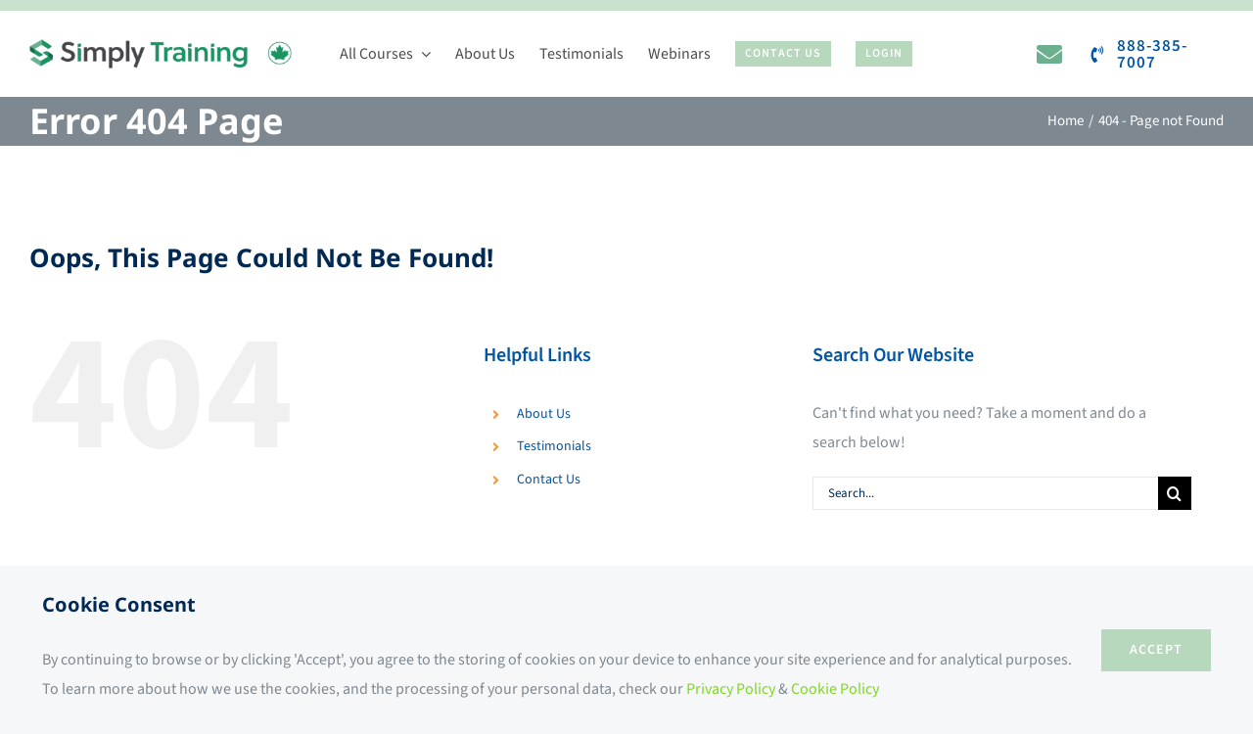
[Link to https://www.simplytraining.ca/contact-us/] (1049, 54)
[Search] (1174, 493)
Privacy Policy (730, 689)
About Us (544, 414)
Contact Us (548, 479)
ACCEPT (1156, 650)
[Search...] (985, 493)
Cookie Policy (835, 689)
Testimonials (554, 446)
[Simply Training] (160, 47)
